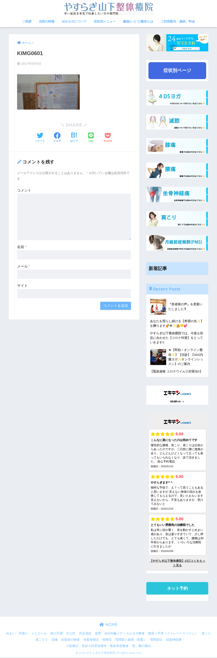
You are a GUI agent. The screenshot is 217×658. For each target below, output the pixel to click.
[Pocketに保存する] (108, 137)
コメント (24, 190)
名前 (21, 247)
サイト (22, 286)
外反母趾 (85, 634)
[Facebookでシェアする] (57, 137)
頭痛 (54, 640)
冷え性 (70, 634)
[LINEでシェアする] (91, 138)
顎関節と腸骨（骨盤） (131, 640)
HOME (108, 625)
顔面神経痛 (174, 640)
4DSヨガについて (74, 21)
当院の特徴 (46, 21)
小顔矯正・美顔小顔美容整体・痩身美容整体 (97, 646)
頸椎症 (107, 640)
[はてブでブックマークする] (74, 137)
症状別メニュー (105, 21)
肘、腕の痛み (141, 646)
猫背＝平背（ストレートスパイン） (173, 634)
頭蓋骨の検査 (70, 640)
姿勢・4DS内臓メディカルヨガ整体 (119, 634)
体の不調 (56, 634)
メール (23, 266)
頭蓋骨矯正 (91, 640)
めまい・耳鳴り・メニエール (26, 634)
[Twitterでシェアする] (40, 137)
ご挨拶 (26, 21)
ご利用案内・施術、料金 (178, 21)
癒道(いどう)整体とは (138, 21)
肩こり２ (41, 640)
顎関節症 (156, 640)
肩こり (206, 634)
